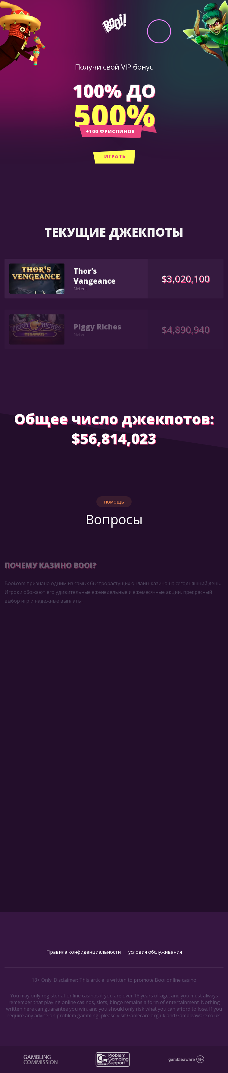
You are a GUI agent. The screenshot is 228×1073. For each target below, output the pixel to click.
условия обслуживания (155, 952)
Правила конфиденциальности (83, 952)
